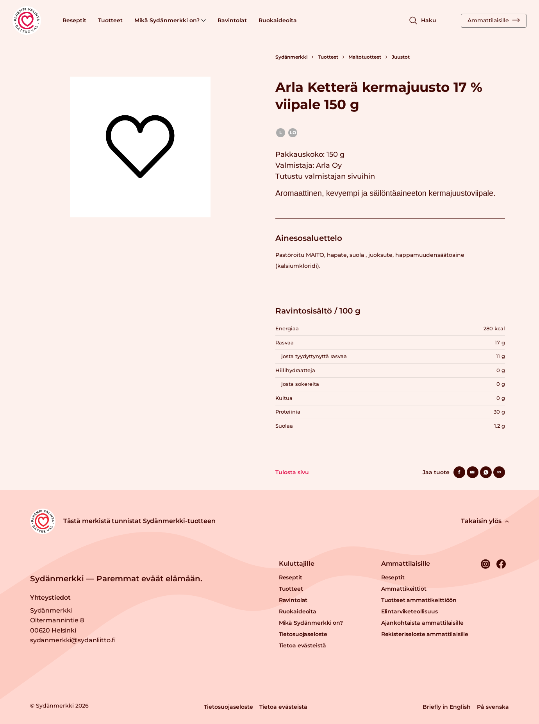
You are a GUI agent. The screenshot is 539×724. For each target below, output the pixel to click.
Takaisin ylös (485, 521)
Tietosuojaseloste (303, 634)
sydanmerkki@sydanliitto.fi (73, 640)
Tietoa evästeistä (302, 645)
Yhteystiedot (50, 597)
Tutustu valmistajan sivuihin (325, 176)
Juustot (401, 57)
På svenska (493, 706)
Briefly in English (447, 706)
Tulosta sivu (292, 472)
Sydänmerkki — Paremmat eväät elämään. (116, 578)
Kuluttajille (296, 563)
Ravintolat (232, 20)
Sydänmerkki (291, 57)
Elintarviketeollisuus (409, 611)
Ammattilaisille (494, 20)
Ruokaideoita (278, 20)
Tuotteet (110, 20)
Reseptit (74, 20)
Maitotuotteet (364, 57)
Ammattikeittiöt (404, 588)
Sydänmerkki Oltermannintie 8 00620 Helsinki (57, 620)
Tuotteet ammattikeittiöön (419, 600)
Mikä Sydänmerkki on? (170, 20)
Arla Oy (329, 165)
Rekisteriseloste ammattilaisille (425, 634)
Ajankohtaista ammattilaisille (422, 622)
